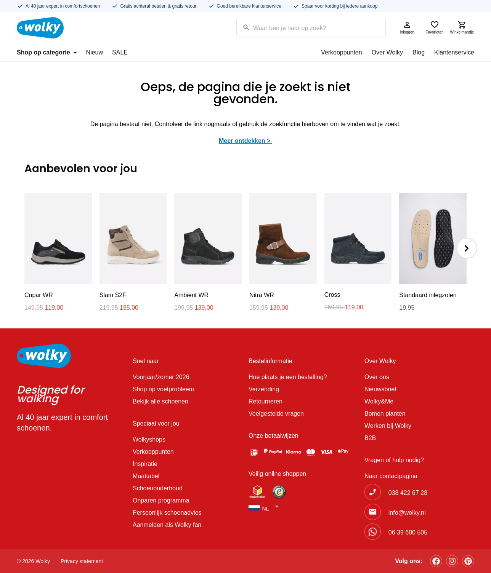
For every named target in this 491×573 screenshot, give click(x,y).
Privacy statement (82, 561)
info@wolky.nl (407, 512)
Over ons (376, 377)
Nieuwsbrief (380, 389)
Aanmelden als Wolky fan (167, 525)
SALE (120, 52)
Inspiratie (145, 464)
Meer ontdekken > (245, 141)
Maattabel (146, 476)
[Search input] (301, 27)
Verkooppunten (341, 52)
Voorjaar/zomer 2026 (161, 377)
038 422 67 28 (407, 493)
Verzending (264, 389)
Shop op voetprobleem (163, 389)
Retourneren (265, 401)
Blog (418, 52)
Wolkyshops (149, 439)
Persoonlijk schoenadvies (167, 512)
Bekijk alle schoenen (160, 401)
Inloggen (407, 27)
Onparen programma (161, 500)
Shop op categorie (47, 52)
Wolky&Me (378, 401)
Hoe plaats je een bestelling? (288, 377)
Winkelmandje (462, 27)
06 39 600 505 (407, 532)
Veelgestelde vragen (276, 413)
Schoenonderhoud (158, 488)
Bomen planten (385, 413)
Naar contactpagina (390, 476)
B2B (370, 438)
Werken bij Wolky (387, 426)
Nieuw (94, 52)
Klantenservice (454, 52)
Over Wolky (387, 52)
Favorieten (434, 27)
